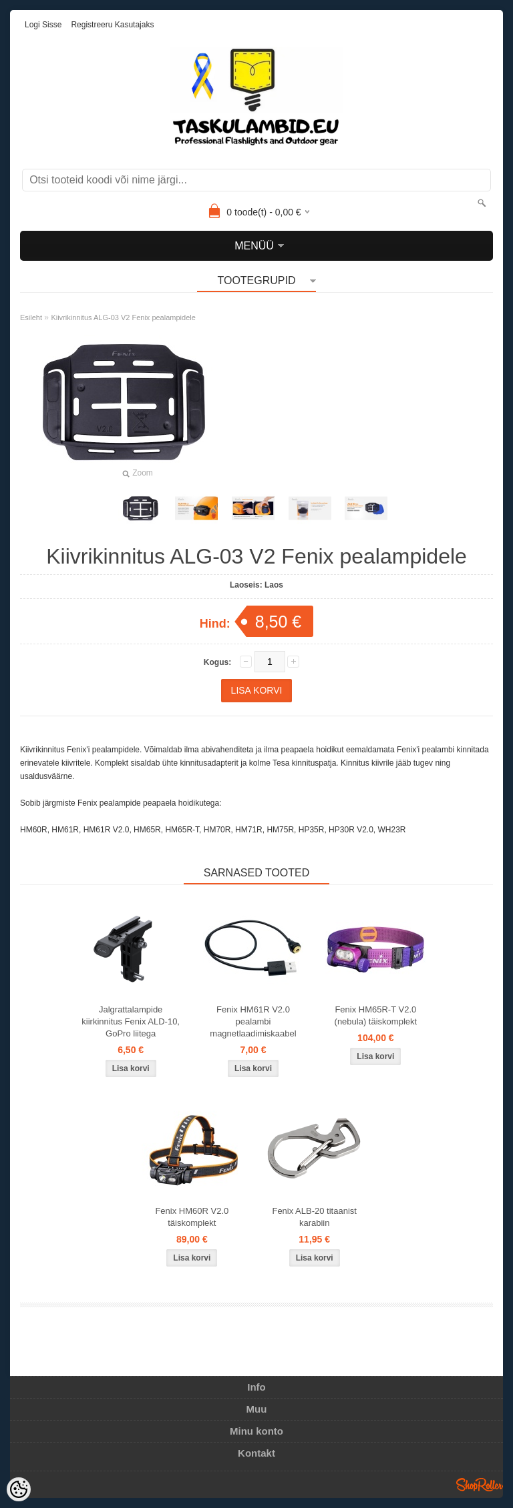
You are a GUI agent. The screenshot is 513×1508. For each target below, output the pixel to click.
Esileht (31, 317)
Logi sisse (43, 24)
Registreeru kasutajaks (112, 24)
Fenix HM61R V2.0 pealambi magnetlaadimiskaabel (253, 1021)
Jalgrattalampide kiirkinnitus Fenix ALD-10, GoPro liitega (130, 1021)
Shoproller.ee (479, 1484)
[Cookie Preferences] (19, 1489)
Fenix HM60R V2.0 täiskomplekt (191, 1217)
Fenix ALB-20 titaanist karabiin (314, 1217)
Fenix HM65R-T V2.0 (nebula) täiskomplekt (376, 1015)
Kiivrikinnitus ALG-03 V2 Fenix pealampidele (123, 317)
